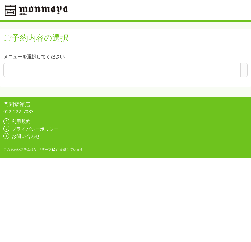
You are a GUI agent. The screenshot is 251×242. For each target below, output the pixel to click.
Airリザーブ (44, 149)
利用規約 (17, 121)
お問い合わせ (21, 136)
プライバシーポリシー (31, 129)
